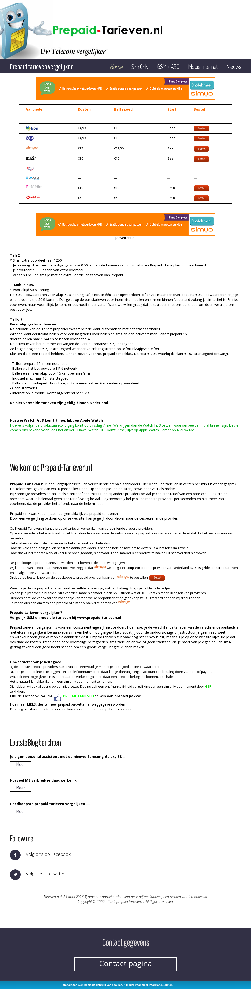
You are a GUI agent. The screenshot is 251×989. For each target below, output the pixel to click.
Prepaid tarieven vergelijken (42, 66)
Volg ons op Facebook (48, 854)
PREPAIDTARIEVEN (78, 696)
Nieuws (233, 66)
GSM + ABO (168, 66)
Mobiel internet (203, 66)
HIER (208, 686)
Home (116, 66)
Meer (20, 764)
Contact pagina (125, 963)
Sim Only (139, 66)
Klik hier (129, 984)
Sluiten (168, 984)
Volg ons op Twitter (45, 874)
